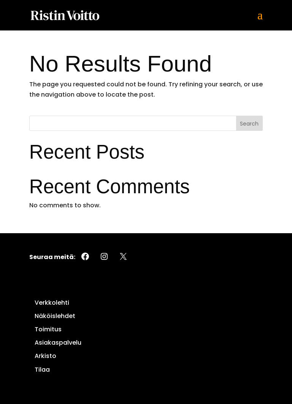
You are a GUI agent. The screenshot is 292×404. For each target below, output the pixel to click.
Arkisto (45, 356)
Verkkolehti (52, 302)
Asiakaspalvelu (58, 342)
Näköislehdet (55, 316)
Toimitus (48, 329)
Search (249, 123)
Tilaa (42, 369)
